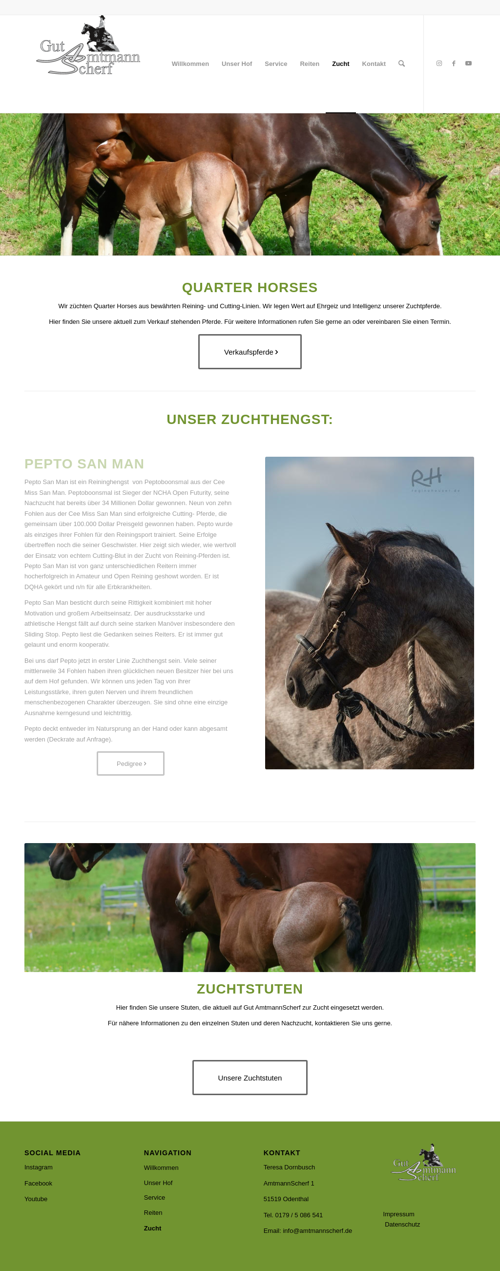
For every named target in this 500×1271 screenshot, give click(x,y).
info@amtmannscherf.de (317, 1230)
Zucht (152, 1228)
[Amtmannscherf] (97, 64)
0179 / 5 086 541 (299, 1215)
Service (154, 1197)
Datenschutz (402, 1224)
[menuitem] (190, 64)
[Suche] (401, 64)
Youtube (35, 1199)
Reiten (153, 1212)
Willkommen (161, 1167)
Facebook (38, 1183)
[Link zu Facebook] (453, 63)
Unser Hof (158, 1182)
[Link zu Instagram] (439, 63)
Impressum (399, 1214)
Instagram (38, 1167)
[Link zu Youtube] (468, 63)
